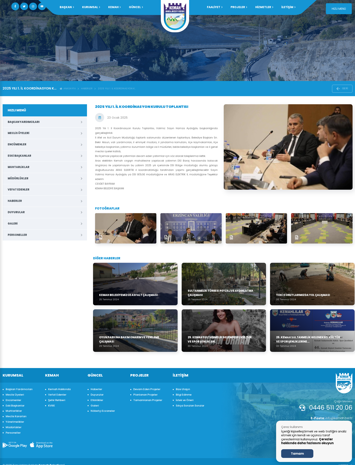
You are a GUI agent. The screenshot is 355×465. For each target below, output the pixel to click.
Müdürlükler (18, 178)
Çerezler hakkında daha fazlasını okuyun (307, 441)
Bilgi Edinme (184, 395)
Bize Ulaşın (183, 389)
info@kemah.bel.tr (330, 418)
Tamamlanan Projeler (147, 400)
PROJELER (239, 7)
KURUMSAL (91, 7)
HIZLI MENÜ (339, 9)
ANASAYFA (68, 88)
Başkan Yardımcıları (23, 122)
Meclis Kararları (16, 416)
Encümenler (17, 144)
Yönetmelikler (15, 422)
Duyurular (16, 212)
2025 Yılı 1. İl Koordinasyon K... (117, 88)
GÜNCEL (136, 7)
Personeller (17, 235)
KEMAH (114, 7)
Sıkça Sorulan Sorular (190, 406)
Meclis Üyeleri (18, 133)
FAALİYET (215, 7)
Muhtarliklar (18, 167)
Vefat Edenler (18, 190)
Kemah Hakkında (59, 389)
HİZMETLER (264, 7)
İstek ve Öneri (184, 400)
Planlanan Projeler (145, 395)
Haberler (86, 88)
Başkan (67, 7)
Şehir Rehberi (56, 400)
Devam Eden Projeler (146, 389)
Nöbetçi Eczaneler (103, 411)
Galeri (13, 224)
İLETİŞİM (288, 7)
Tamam (297, 453)
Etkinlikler (97, 400)
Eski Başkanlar (19, 156)
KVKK (51, 406)
